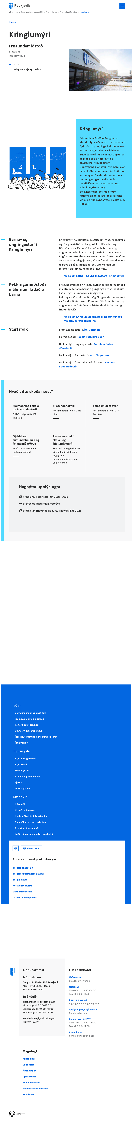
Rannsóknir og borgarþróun (30, 822)
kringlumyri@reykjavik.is (27, 69)
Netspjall (87, 990)
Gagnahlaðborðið (22, 891)
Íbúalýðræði (21, 742)
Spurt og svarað (87, 1001)
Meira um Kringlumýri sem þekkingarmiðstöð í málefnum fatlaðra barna (93, 319)
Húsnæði (20, 804)
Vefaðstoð (87, 979)
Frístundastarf (51, 12)
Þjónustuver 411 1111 (87, 1022)
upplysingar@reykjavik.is (87, 1011)
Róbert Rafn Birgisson (90, 337)
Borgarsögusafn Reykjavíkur (28, 873)
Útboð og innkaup (25, 810)
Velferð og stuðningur (27, 724)
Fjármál (19, 782)
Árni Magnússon (100, 355)
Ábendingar (87, 1034)
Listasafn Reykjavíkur (24, 897)
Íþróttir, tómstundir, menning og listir (36, 736)
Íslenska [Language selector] (16, 848)
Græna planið (22, 788)
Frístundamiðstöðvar (68, 12)
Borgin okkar (20, 879)
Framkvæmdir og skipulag (29, 718)
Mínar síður (33, 848)
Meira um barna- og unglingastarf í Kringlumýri (94, 275)
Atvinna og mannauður (27, 776)
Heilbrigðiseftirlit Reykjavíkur (31, 816)
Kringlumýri (84, 12)
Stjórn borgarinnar (25, 758)
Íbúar (16, 12)
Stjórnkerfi (21, 764)
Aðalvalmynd (122, 6)
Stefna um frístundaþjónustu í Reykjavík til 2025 (52, 510)
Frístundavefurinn (22, 885)
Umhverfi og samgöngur (28, 730)
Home (10, 12)
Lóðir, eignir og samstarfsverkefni (34, 833)
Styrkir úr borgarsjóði (27, 828)
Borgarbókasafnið (23, 867)
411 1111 (18, 64)
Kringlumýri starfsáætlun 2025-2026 (45, 496)
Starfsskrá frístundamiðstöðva (41, 503)
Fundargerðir (22, 770)
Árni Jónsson (91, 329)
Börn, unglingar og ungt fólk (32, 12)
